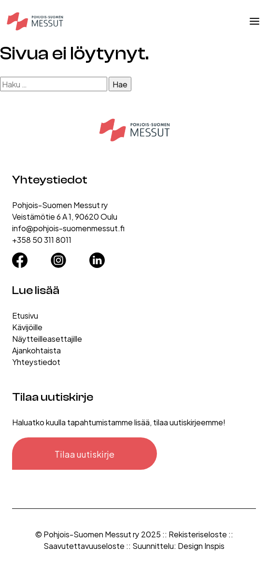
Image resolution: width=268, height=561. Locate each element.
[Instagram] (58, 257)
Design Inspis (201, 545)
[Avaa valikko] (254, 21)
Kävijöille (27, 326)
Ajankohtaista (36, 349)
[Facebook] (20, 257)
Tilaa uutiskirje (84, 454)
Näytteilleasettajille (47, 338)
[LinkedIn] (97, 257)
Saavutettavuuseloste (84, 545)
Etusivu (25, 315)
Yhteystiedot (36, 361)
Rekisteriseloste (198, 533)
